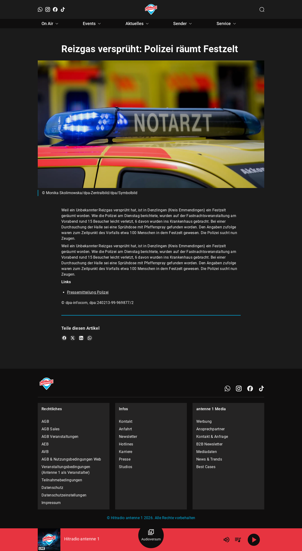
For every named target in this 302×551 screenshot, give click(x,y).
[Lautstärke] (226, 539)
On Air (51, 23)
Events (92, 23)
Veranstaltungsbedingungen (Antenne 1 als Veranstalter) (66, 470)
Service (227, 23)
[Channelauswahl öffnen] (262, 9)
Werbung (204, 421)
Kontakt (125, 421)
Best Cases (205, 467)
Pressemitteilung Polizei (88, 292)
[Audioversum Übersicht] (151, 535)
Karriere (125, 451)
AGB (45, 421)
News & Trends (209, 459)
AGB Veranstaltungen (60, 436)
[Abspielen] (253, 539)
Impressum (51, 502)
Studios (125, 467)
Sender (183, 23)
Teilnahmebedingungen (62, 480)
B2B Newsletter (209, 444)
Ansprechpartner (210, 429)
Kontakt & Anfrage (212, 436)
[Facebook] (55, 9)
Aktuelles (138, 23)
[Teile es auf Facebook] (64, 338)
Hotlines (126, 444)
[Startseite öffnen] (151, 9)
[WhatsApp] (40, 9)
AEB (45, 444)
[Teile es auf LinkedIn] (81, 338)
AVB (45, 451)
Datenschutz (52, 487)
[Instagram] (47, 9)
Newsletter (128, 436)
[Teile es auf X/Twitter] (73, 338)
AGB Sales (51, 429)
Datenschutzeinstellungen (64, 495)
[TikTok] (62, 9)
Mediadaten (206, 451)
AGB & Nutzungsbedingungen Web (71, 459)
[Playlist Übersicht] (238, 539)
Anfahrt (125, 429)
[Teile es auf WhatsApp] (89, 338)
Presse (124, 459)
